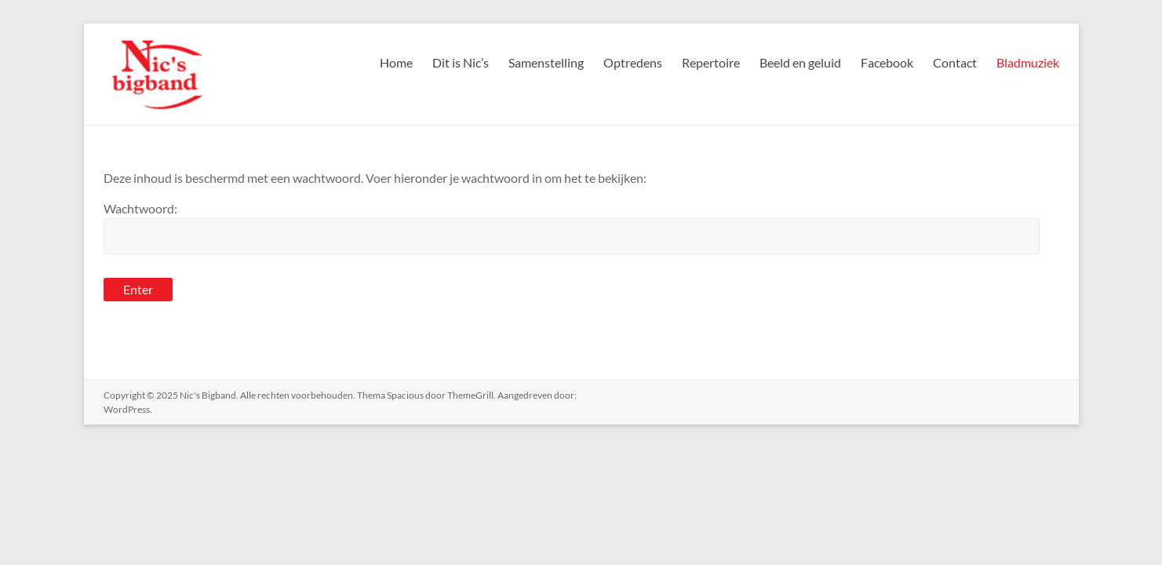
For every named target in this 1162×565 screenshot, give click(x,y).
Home (396, 62)
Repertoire (711, 62)
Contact (955, 62)
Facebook (887, 62)
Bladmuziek (1027, 62)
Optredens (632, 62)
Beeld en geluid (800, 62)
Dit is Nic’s (460, 62)
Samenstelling (546, 62)
